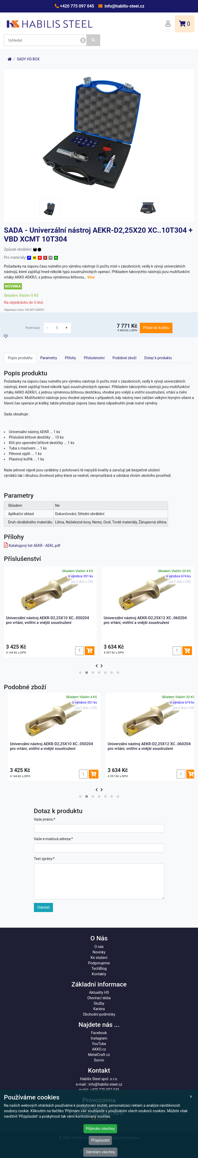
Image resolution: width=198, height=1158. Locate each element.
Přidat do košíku (156, 328)
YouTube (99, 1044)
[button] (80, 672)
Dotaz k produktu (158, 358)
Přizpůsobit (100, 1140)
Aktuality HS (99, 992)
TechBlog (98, 968)
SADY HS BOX (28, 59)
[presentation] (96, 666)
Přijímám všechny (100, 1129)
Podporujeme (99, 963)
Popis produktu (20, 358)
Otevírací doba (99, 998)
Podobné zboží (124, 358)
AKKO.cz (99, 1049)
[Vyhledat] (93, 40)
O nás (99, 947)
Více (91, 277)
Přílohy (70, 358)
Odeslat (43, 907)
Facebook (99, 1033)
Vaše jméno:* (45, 819)
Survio (99, 1060)
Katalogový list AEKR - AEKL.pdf (34, 545)
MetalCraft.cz (99, 1055)
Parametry (48, 358)
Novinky (99, 952)
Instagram (99, 1038)
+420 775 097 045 (76, 6)
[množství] (56, 328)
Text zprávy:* (44, 859)
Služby (99, 1003)
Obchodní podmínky (99, 1014)
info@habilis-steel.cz (124, 6)
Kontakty (99, 974)
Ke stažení (99, 957)
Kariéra (99, 1009)
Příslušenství (94, 358)
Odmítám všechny (100, 1152)
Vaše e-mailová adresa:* (53, 839)
